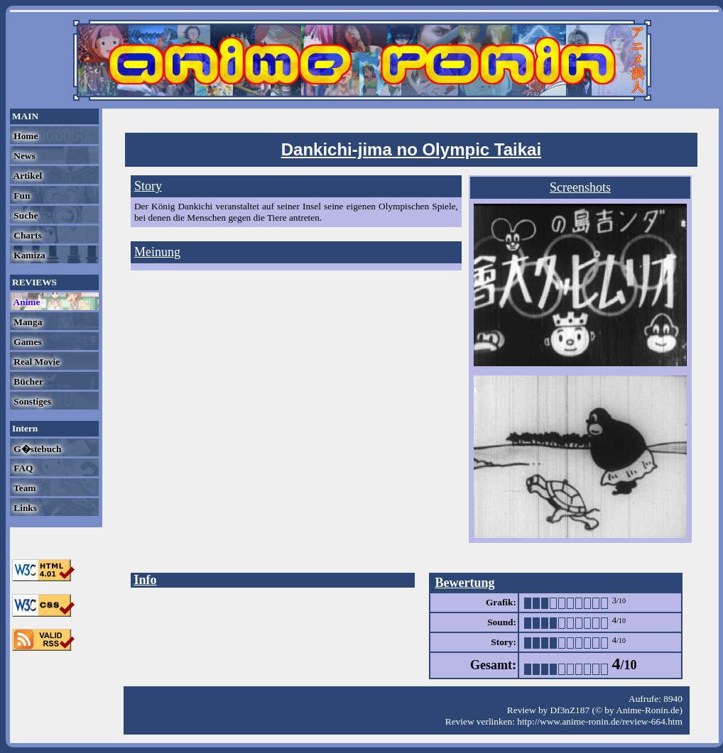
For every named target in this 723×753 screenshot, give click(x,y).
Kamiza (28, 255)
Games (26, 341)
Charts (26, 235)
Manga (26, 322)
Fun (20, 195)
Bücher (27, 381)
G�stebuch (36, 449)
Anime (25, 302)
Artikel (26, 175)
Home (24, 136)
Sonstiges (31, 401)
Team (23, 488)
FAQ (22, 468)
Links (24, 507)
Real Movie (35, 361)
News (23, 155)
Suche (24, 215)
